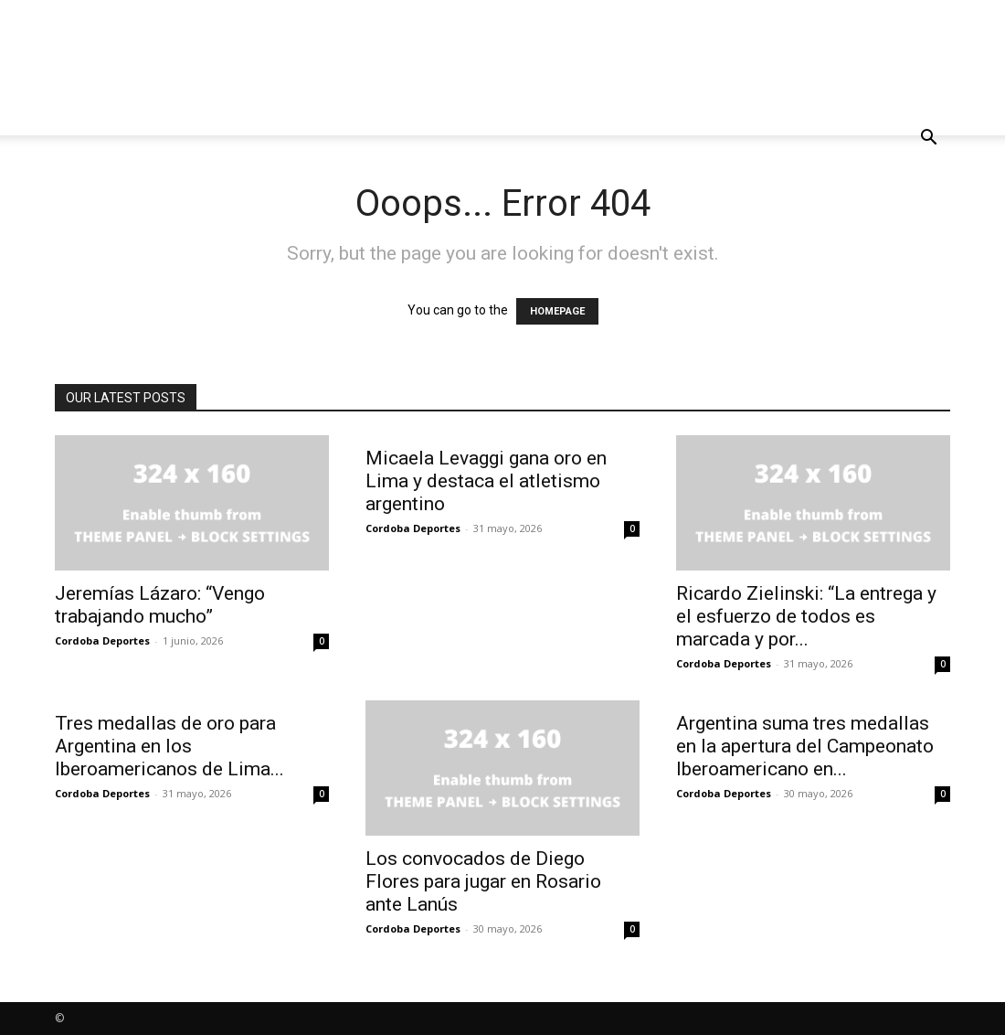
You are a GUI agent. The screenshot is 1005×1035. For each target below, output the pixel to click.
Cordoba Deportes (102, 640)
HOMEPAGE (557, 311)
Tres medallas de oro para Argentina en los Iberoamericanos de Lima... (169, 746)
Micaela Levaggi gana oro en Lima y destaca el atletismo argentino (486, 481)
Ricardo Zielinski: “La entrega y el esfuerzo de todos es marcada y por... (806, 616)
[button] (928, 139)
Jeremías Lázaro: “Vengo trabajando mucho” (160, 604)
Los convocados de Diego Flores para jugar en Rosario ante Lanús (483, 881)
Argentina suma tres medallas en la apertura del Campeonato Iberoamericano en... (805, 746)
